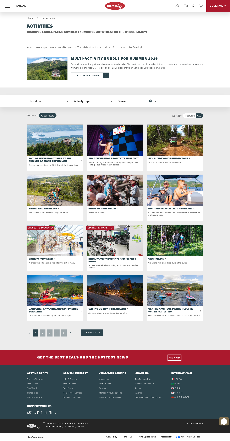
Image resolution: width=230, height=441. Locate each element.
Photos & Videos (34, 397)
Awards (138, 392)
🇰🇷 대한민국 (177, 392)
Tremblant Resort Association (148, 397)
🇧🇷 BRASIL (176, 383)
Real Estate (68, 388)
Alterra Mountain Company (36, 437)
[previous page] (29, 332)
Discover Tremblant (35, 379)
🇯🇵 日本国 (176, 388)
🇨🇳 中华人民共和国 (180, 397)
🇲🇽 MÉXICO (176, 379)
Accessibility (166, 437)
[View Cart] (201, 6)
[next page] (70, 332)
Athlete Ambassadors (144, 383)
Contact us (104, 379)
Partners (138, 388)
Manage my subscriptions (110, 392)
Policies (102, 388)
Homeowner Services (72, 392)
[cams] (186, 6)
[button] (49, 101)
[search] (193, 6)
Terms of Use (127, 437)
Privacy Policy (111, 437)
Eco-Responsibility (143, 379)
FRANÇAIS (20, 5)
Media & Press (69, 383)
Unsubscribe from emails (110, 397)
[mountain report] (177, 6)
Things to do (32, 392)
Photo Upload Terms (147, 437)
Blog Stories (32, 383)
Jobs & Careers (70, 379)
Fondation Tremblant (72, 397)
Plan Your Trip (33, 388)
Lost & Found (105, 383)
